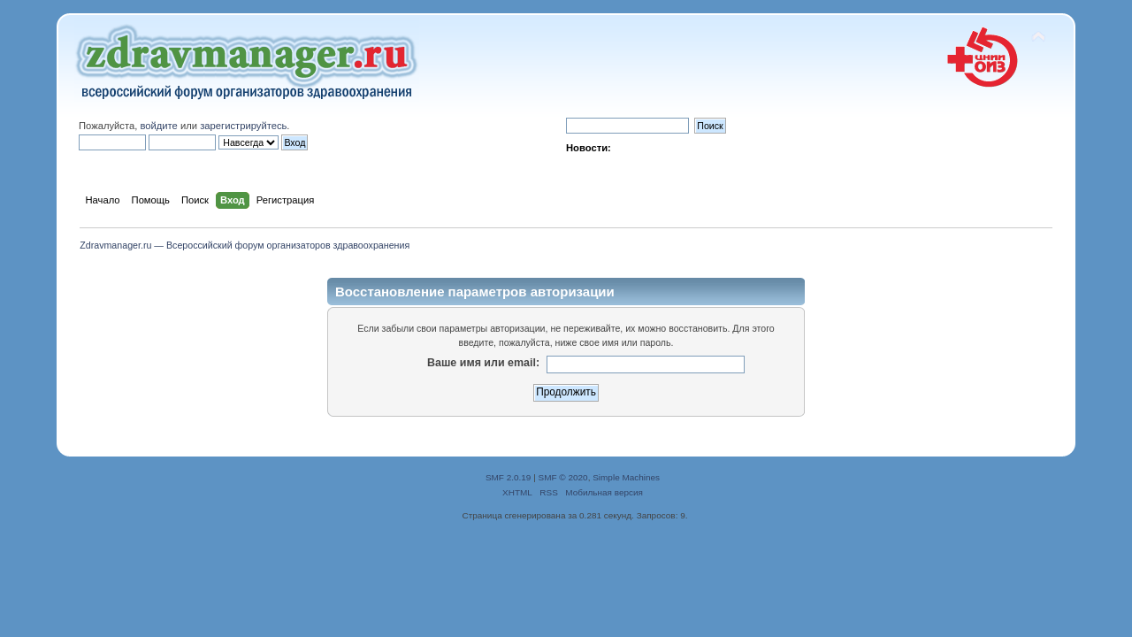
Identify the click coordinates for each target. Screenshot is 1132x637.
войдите (158, 125)
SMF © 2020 (563, 477)
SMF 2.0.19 (509, 477)
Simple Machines (626, 477)
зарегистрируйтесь (243, 125)
